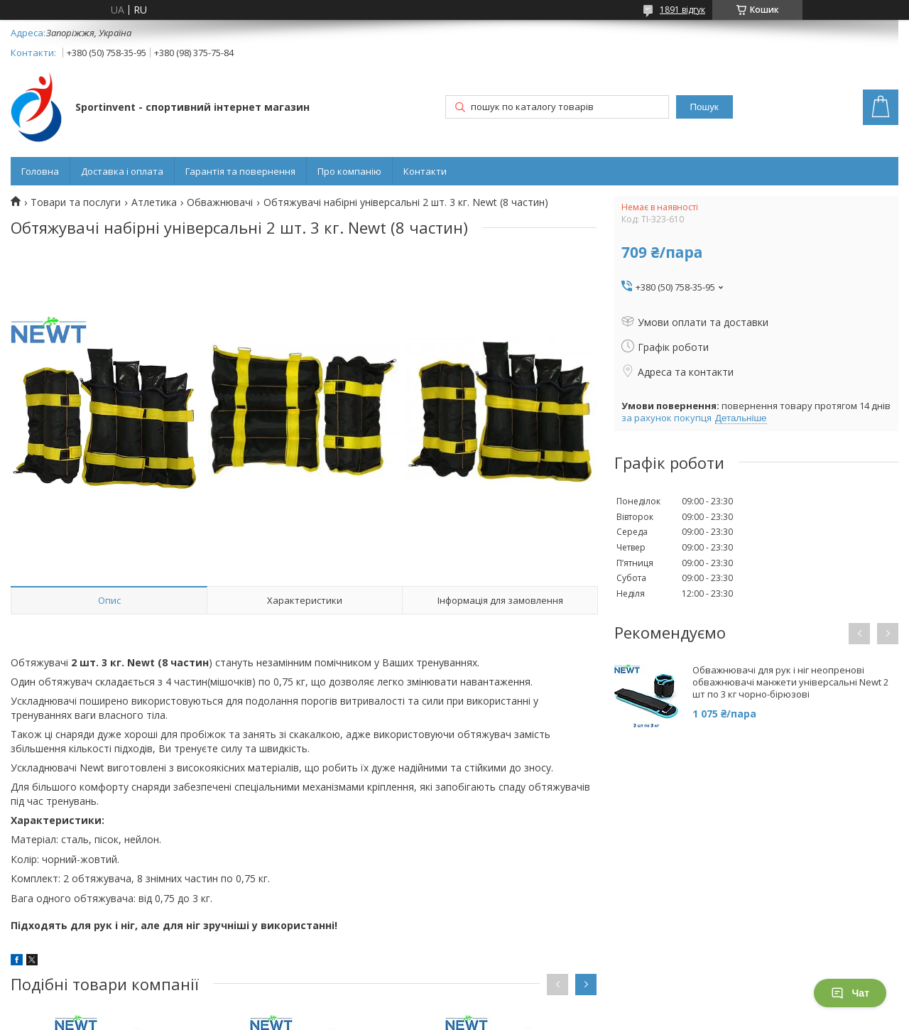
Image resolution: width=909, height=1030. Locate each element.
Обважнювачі (220, 202)
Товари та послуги (76, 202)
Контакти (425, 171)
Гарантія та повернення (240, 171)
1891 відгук (682, 10)
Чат (850, 993)
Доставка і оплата (122, 171)
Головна (40, 171)
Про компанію (349, 171)
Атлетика (154, 202)
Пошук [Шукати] (704, 107)
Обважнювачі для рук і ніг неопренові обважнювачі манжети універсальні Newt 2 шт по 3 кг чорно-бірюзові (790, 682)
